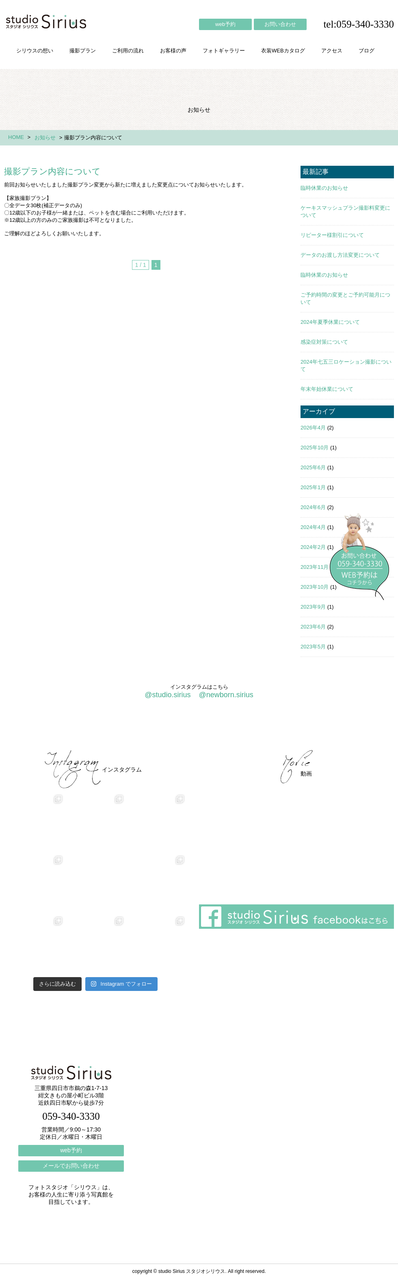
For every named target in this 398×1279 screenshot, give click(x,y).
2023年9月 (313, 607)
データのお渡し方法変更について (340, 255)
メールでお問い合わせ (71, 1165)
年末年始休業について (327, 389)
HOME (16, 137)
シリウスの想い (34, 51)
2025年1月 (313, 487)
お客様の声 (173, 51)
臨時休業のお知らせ (324, 188)
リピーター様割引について (332, 235)
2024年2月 (313, 547)
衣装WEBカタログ (283, 51)
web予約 (225, 24)
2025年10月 (315, 447)
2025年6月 (313, 467)
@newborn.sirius (226, 695)
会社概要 (260, 728)
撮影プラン (82, 51)
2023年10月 (315, 587)
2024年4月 (313, 527)
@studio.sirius (167, 695)
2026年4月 (313, 428)
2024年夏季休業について (330, 322)
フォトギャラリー (224, 51)
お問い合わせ (280, 24)
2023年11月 (315, 567)
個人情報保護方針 (360, 728)
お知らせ (45, 137)
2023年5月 (313, 647)
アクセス (331, 51)
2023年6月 (313, 627)
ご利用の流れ (128, 51)
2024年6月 (313, 507)
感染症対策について (324, 342)
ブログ (366, 51)
